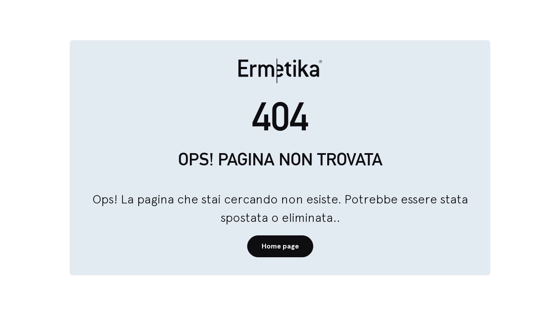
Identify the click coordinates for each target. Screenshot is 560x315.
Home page (280, 246)
